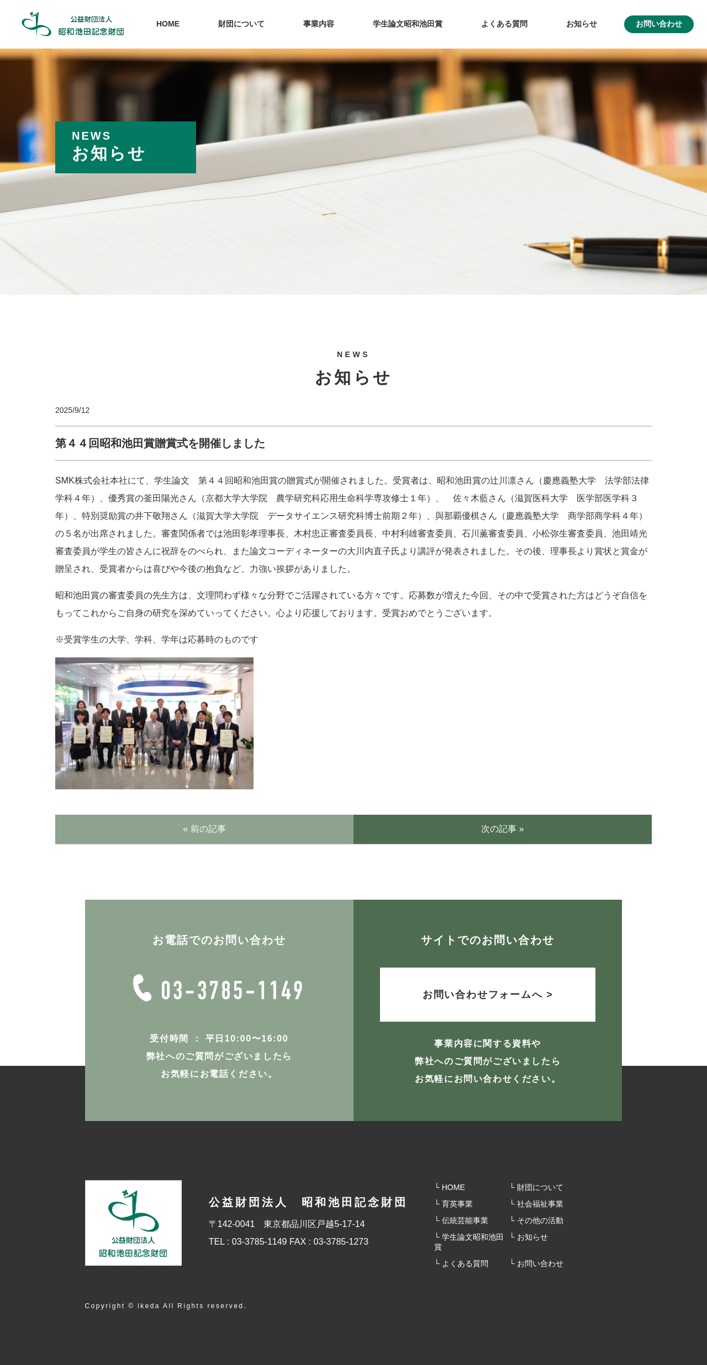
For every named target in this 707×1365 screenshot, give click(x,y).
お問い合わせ (659, 23)
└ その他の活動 (536, 1220)
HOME (168, 23)
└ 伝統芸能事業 (461, 1220)
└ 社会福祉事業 (536, 1203)
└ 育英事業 (453, 1203)
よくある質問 (504, 23)
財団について (241, 23)
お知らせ (581, 23)
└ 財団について (536, 1187)
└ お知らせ (528, 1237)
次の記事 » (502, 828)
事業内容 (318, 23)
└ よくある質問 (461, 1263)
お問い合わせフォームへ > (488, 994)
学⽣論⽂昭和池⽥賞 (407, 23)
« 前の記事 (204, 828)
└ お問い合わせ (536, 1263)
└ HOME (449, 1187)
